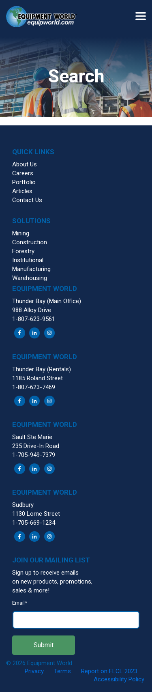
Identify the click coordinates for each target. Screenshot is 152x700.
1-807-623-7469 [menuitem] (33, 387)
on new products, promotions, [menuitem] (52, 581)
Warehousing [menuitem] (29, 278)
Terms (62, 671)
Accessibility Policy (119, 679)
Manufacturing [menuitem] (31, 269)
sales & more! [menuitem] (30, 590)
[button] (44, 18)
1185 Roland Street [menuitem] (37, 378)
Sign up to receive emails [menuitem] (45, 572)
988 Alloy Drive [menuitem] (31, 310)
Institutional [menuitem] (27, 260)
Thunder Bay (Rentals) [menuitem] (41, 369)
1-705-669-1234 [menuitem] (33, 522)
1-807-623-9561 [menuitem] (33, 319)
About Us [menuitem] (24, 164)
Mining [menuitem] (20, 233)
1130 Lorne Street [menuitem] (36, 513)
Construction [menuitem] (29, 242)
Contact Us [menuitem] (27, 200)
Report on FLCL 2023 (109, 671)
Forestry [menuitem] (23, 251)
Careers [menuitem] (22, 173)
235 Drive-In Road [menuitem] (35, 446)
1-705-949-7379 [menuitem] (33, 455)
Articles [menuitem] (22, 191)
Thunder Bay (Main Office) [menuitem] (46, 301)
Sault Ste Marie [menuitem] (32, 437)
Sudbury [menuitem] (23, 504)
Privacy (34, 671)
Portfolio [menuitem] (24, 182)
